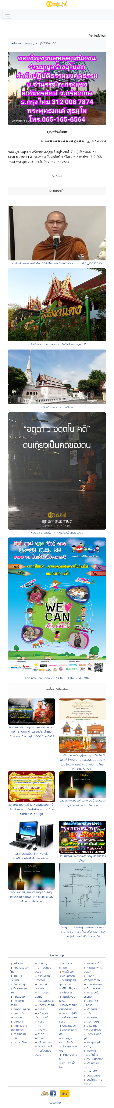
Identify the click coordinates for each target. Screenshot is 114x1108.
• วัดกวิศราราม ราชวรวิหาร (57, 407)
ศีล (39, 1026)
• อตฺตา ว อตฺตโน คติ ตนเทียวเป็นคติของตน (57, 532)
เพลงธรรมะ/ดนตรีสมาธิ (68, 1007)
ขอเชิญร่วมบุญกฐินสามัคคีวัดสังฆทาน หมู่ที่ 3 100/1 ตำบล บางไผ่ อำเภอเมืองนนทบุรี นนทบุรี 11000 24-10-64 (31, 731)
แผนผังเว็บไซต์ (16, 978)
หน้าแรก (16, 43)
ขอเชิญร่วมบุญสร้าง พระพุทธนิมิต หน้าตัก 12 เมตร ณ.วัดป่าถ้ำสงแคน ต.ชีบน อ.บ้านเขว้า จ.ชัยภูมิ (31, 809)
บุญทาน (42, 1030)
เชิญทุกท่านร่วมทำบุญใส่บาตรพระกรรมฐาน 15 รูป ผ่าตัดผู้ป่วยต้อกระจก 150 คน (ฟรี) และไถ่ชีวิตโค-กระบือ (82, 931)
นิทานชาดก (93, 988)
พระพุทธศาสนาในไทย (91, 1053)
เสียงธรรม (68, 992)
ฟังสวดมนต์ (45, 1046)
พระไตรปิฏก (69, 972)
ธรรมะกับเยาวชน (41, 986)
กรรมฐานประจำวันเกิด (66, 1040)
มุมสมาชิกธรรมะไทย (17, 1015)
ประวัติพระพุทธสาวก (92, 978)
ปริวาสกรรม (45, 1042)
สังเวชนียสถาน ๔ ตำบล (92, 1028)
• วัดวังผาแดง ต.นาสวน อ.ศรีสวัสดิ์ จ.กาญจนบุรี (57, 344)
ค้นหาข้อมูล (20, 984)
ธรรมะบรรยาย (46, 1001)
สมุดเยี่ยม (19, 997)
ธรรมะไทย (55, 1103)
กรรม (41, 1021)
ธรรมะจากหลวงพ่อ (42, 978)
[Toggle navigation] (7, 14)
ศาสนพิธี (92, 1071)
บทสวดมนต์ (69, 1026)
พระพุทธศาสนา (65, 965)
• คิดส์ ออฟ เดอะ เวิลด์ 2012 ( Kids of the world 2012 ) (57, 678)
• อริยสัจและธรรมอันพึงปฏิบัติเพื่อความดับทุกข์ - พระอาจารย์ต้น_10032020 (57, 263)
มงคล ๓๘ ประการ (91, 1003)
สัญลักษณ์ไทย (21, 1009)
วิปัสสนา (43, 1038)
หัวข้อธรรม (68, 976)
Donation (19, 1021)
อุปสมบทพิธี (93, 1075)
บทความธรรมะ (46, 1005)
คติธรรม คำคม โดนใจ (42, 1015)
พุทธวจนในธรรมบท (91, 994)
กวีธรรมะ (43, 1009)
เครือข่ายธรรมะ (17, 1003)
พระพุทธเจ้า (94, 963)
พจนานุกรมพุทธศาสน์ (67, 982)
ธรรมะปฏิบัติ (69, 1013)
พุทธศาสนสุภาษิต (91, 1011)
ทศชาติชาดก (94, 984)
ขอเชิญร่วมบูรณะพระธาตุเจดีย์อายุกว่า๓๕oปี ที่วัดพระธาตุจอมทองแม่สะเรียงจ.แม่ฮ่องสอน (31, 896)
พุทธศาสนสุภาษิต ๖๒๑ (91, 1019)
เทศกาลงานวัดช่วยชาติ (18, 1028)
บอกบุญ (29, 43)
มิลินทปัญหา (69, 988)
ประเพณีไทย (20, 1042)
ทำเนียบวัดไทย (95, 1059)
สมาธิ (41, 1034)
